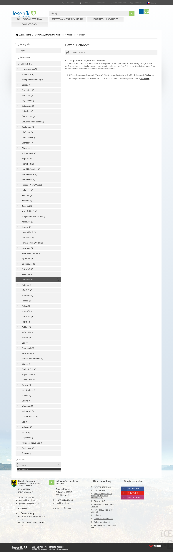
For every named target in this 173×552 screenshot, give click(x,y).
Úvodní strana (23, 14)
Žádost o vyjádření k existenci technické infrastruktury (101, 495)
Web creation (155, 545)
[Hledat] (131, 13)
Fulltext (21, 465)
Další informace (64, 508)
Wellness (71, 35)
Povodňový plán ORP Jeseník (102, 510)
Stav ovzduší (100, 500)
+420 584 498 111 (27, 497)
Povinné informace (102, 486)
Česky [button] (153, 3)
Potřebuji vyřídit (105, 19)
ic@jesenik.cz (63, 503)
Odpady (97, 515)
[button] (117, 2)
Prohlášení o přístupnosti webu (103, 526)
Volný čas (29, 24)
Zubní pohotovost (102, 521)
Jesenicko (144, 78)
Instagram (134, 497)
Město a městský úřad (67, 19)
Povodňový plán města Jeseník (102, 505)
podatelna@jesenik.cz (29, 503)
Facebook (133, 488)
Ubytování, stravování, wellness (49, 35)
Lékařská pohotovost (103, 518)
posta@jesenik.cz (27, 500)
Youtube (133, 492)
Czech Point (99, 490)
